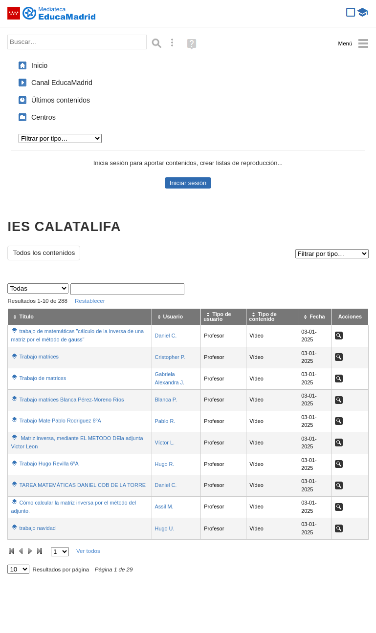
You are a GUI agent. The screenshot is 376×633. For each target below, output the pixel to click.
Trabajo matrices (39, 356)
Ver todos (88, 551)
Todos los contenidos (44, 252)
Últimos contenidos (60, 100)
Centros (43, 117)
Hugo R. (165, 464)
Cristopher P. (170, 357)
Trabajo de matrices (42, 378)
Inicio (39, 65)
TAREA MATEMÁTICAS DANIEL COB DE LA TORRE (82, 485)
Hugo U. (165, 528)
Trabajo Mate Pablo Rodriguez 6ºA (60, 420)
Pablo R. (165, 421)
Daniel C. (166, 335)
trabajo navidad (37, 528)
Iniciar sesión (188, 183)
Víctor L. (165, 442)
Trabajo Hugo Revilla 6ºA (48, 463)
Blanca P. (166, 399)
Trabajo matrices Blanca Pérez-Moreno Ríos (71, 399)
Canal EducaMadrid (61, 82)
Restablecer (90, 301)
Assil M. (164, 506)
